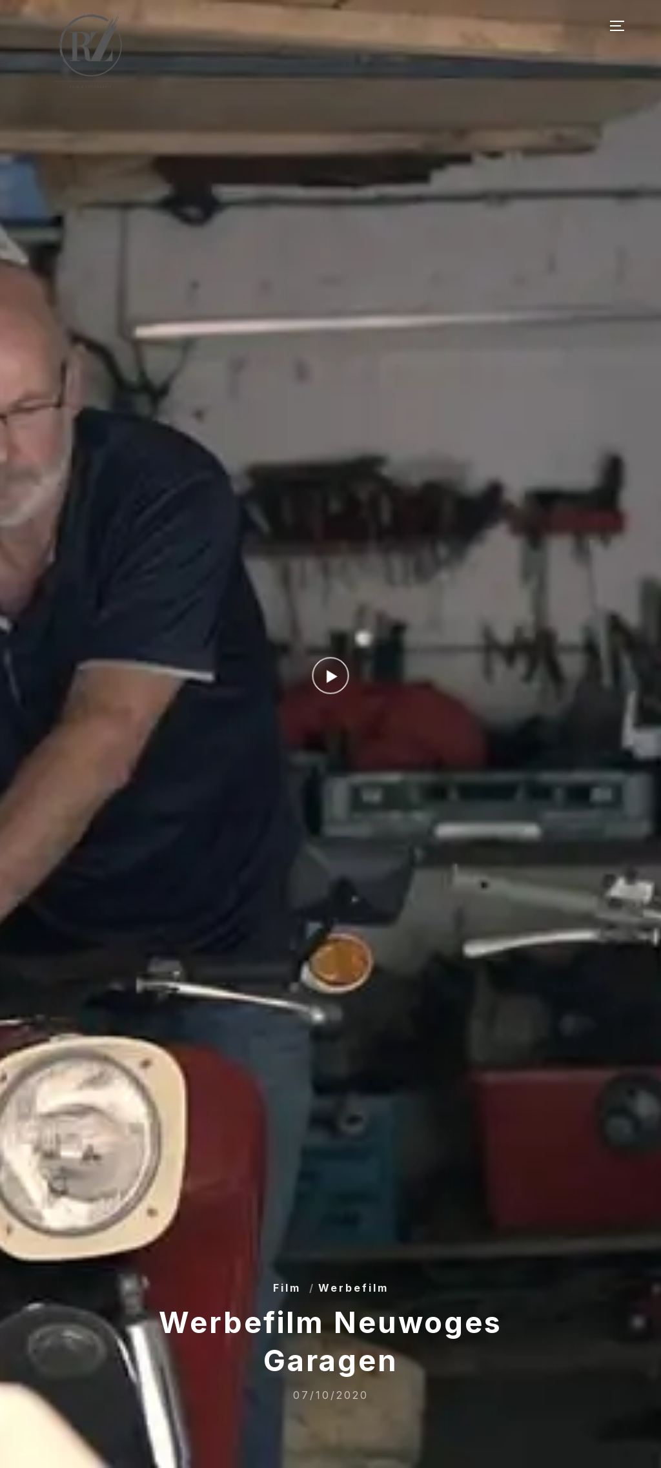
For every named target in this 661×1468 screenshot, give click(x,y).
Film (287, 1287)
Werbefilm (353, 1287)
